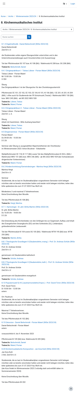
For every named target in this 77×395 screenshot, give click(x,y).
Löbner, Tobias (16, 102)
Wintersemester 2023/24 (26, 16)
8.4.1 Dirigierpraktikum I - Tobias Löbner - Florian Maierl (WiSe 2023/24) (31, 71)
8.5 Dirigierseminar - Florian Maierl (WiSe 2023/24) (22, 132)
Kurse (3, 16)
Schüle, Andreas (17, 258)
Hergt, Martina (16, 203)
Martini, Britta (16, 238)
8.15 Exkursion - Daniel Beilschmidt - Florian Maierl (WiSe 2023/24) (29, 322)
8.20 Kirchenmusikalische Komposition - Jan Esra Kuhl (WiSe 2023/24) (30, 349)
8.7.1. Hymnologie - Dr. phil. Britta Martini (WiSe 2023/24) (25, 207)
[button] (65, 3)
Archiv (10, 16)
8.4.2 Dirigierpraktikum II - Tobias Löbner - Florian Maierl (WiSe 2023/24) (31, 108)
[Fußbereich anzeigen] (71, 389)
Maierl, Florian (16, 104)
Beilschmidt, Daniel (18, 67)
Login (73, 4)
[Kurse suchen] (14, 37)
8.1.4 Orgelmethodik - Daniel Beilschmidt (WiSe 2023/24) (25, 44)
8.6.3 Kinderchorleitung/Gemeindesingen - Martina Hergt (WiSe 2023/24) (31, 166)
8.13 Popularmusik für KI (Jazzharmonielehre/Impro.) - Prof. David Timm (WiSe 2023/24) (38, 283)
